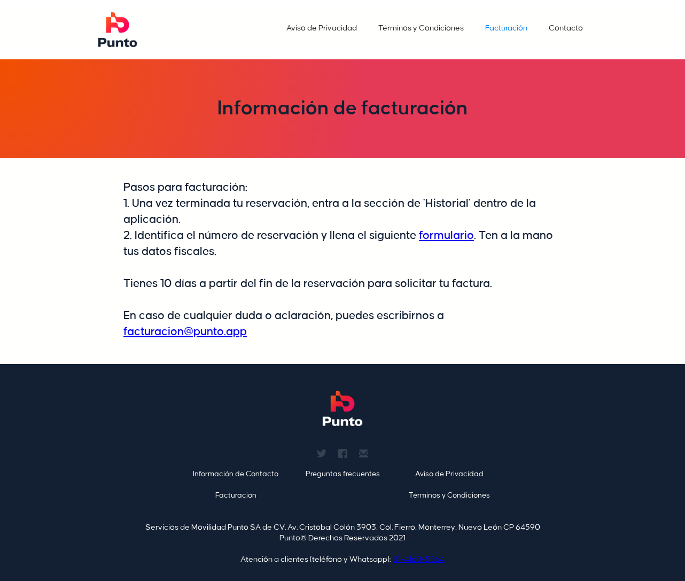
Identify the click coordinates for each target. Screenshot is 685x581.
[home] (117, 29)
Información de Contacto (235, 474)
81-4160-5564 (419, 559)
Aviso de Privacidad (321, 28)
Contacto (566, 28)
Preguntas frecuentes (343, 474)
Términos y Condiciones (421, 28)
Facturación (506, 28)
